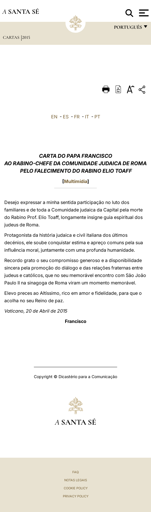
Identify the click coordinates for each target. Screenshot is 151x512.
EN (54, 117)
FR (77, 117)
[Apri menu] (143, 13)
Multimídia (75, 181)
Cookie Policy (76, 488)
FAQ (75, 472)
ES (66, 117)
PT (97, 117)
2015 (26, 37)
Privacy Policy (75, 496)
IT (87, 117)
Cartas (11, 37)
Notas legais (75, 480)
